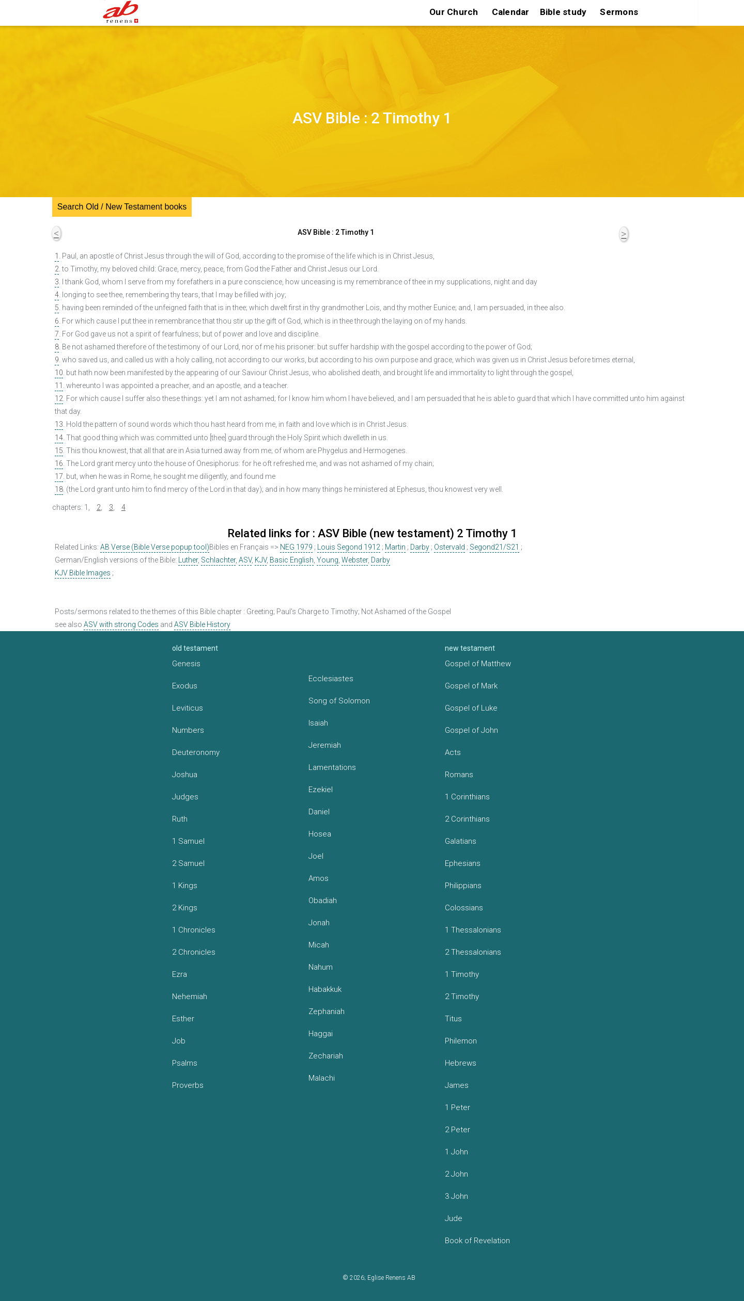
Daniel (319, 811)
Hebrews (460, 1063)
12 (59, 398)
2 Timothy (462, 996)
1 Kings (184, 885)
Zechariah (325, 1056)
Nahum (320, 967)
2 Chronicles (193, 952)
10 (59, 372)
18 (59, 489)
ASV (245, 560)
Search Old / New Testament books (122, 206)
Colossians (464, 907)
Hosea (319, 834)
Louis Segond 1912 (348, 547)
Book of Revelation (477, 1240)
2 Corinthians (467, 819)
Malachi (321, 1078)
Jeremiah (324, 745)
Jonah (319, 922)
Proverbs (188, 1085)
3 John (456, 1196)
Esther (183, 1018)
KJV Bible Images (83, 573)
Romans (459, 774)
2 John (456, 1174)
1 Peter (457, 1107)
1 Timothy (462, 974)
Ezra (179, 974)
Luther (188, 560)
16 (59, 463)
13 (59, 424)
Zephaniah (326, 1011)
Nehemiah (189, 996)
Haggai (320, 1033)
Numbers (188, 730)
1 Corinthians (467, 796)
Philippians (463, 885)
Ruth (180, 819)
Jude (453, 1218)
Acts (453, 752)
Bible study (563, 12)
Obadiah (322, 900)
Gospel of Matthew (478, 663)
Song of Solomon (339, 700)
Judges (185, 796)
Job (178, 1041)
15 (59, 450)
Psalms (184, 1063)
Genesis (186, 663)
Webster (355, 560)
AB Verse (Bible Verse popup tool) (154, 547)
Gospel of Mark (471, 685)
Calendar (511, 12)
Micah (318, 945)
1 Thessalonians (473, 930)
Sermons (619, 12)
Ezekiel (320, 789)
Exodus (184, 685)
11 (59, 385)
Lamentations (332, 767)
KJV (261, 560)
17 (59, 476)
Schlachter (218, 560)
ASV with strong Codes (121, 624)
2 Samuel (188, 863)
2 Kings (184, 907)
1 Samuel (188, 841)
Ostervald (449, 547)
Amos (318, 878)
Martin (395, 547)
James (457, 1085)
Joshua (184, 774)
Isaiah (318, 723)
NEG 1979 (296, 547)
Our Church (453, 12)
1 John (456, 1152)
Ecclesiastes (330, 678)
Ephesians (463, 863)
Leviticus (187, 708)
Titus (453, 1018)
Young (327, 560)
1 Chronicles (193, 930)
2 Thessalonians (473, 952)
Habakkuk (325, 989)
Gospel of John (471, 730)
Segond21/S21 (494, 547)
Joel (315, 856)
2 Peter (457, 1129)
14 (59, 437)
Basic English (292, 560)
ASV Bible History (202, 624)
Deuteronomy (196, 752)
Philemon (461, 1041)
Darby (419, 547)
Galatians (460, 841)
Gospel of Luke (471, 708)
